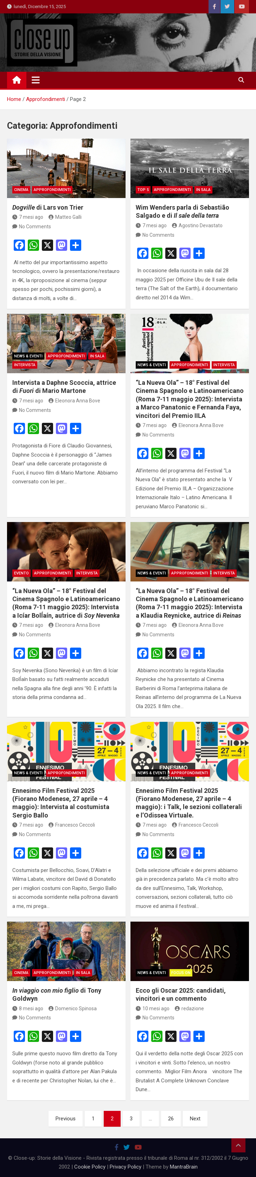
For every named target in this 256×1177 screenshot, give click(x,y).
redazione (189, 1008)
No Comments (35, 226)
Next (195, 1118)
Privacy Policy (125, 1167)
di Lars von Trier (47, 207)
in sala (203, 189)
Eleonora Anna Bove (74, 400)
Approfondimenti (52, 189)
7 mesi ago (27, 217)
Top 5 (143, 189)
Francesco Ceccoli (72, 825)
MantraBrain (184, 1167)
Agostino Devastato (197, 225)
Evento (21, 573)
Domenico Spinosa (73, 1008)
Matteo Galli (65, 217)
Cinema (21, 189)
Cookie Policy (89, 1167)
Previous (66, 1118)
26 (171, 1118)
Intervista (25, 365)
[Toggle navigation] (35, 80)
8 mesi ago (27, 1008)
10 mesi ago (152, 1008)
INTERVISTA (87, 573)
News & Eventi (28, 356)
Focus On (181, 973)
